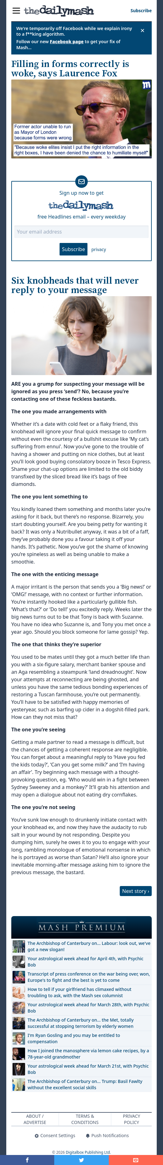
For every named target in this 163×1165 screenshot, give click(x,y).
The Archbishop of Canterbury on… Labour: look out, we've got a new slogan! (89, 946)
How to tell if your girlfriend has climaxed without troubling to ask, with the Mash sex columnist (79, 992)
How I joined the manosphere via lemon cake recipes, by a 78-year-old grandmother (88, 1054)
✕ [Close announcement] (142, 30)
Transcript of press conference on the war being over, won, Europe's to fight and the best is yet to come (89, 977)
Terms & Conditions (85, 1119)
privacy (98, 249)
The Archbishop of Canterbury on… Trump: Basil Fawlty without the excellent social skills (85, 1084)
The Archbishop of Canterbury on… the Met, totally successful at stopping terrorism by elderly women (81, 1023)
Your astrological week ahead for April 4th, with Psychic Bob (85, 962)
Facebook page (67, 41)
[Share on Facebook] (27, 1160)
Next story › (135, 891)
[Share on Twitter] (81, 1160)
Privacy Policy (131, 1119)
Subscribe (73, 249)
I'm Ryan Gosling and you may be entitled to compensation (74, 1038)
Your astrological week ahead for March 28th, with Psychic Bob (88, 1008)
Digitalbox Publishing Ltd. (88, 1152)
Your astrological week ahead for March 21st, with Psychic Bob (88, 1069)
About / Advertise (35, 1119)
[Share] (136, 1160)
